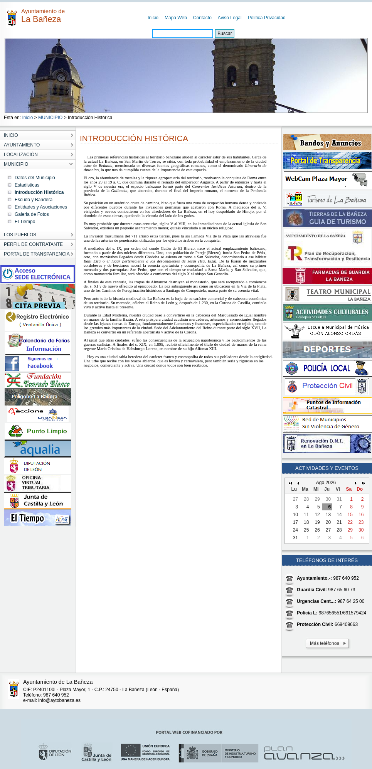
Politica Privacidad (267, 17)
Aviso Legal (230, 17)
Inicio (153, 17)
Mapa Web (176, 17)
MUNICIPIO (50, 117)
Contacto (202, 17)
